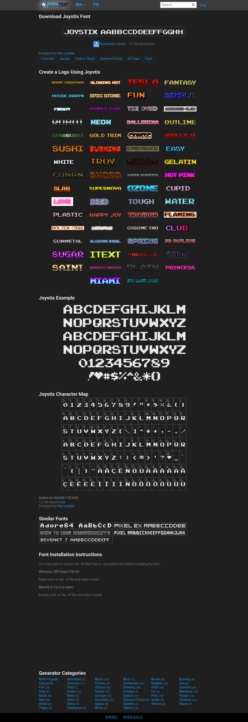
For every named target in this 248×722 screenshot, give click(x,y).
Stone (185, 704)
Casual (46, 683)
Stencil (158, 704)
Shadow (188, 700)
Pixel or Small (85, 59)
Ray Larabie (65, 53)
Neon (73, 696)
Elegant (159, 683)
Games (65, 59)
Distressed (133, 683)
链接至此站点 (133, 717)
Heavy (102, 691)
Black (102, 679)
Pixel (148, 59)
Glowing (131, 687)
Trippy (45, 708)
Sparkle (130, 704)
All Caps (134, 59)
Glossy (103, 687)
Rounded (104, 700)
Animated (76, 679)
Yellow (130, 708)
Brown (158, 679)
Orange (103, 696)
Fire (184, 683)
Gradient (187, 687)
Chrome (75, 683)
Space (101, 704)
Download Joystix (109, 44)
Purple (186, 696)
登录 (203, 5)
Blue (129, 679)
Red (44, 700)
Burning (187, 679)
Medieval (188, 691)
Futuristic (48, 59)
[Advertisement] (19, 74)
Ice (155, 691)
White (101, 708)
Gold (157, 687)
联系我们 (111, 717)
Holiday (130, 691)
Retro (73, 700)
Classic (102, 683)
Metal (45, 696)
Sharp (45, 704)
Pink (157, 696)
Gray (44, 691)
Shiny (73, 704)
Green (74, 691)
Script (157, 700)
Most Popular (48, 679)
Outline (131, 696)
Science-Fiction (111, 59)
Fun (44, 687)
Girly (72, 687)
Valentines (76, 708)
